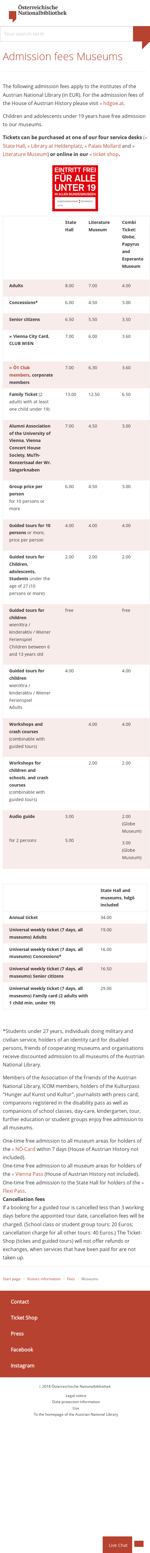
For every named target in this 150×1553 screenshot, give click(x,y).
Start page (12, 1278)
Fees (71, 1278)
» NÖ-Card (23, 1149)
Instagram (22, 1365)
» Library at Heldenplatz (54, 146)
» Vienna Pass (27, 1174)
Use (76, 1408)
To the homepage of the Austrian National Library (76, 1414)
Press (17, 1333)
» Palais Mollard (103, 146)
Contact (20, 1301)
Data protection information (76, 1401)
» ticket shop (104, 154)
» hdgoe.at (112, 103)
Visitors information (44, 1278)
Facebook (22, 1349)
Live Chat (118, 1545)
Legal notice (76, 1395)
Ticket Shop (24, 1317)
